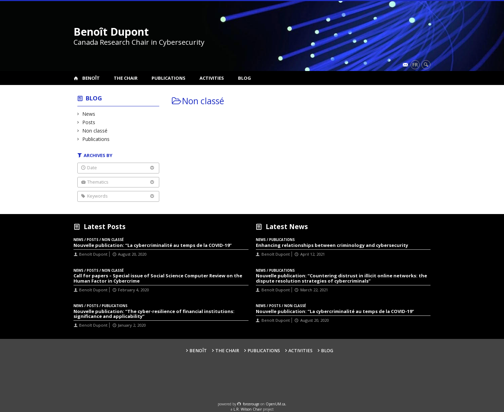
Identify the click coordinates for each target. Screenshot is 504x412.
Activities (212, 78)
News (89, 114)
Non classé (95, 130)
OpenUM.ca (275, 404)
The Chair (126, 78)
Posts (89, 122)
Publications (169, 78)
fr (415, 64)
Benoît (91, 78)
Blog (244, 78)
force (251, 404)
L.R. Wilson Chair (247, 409)
